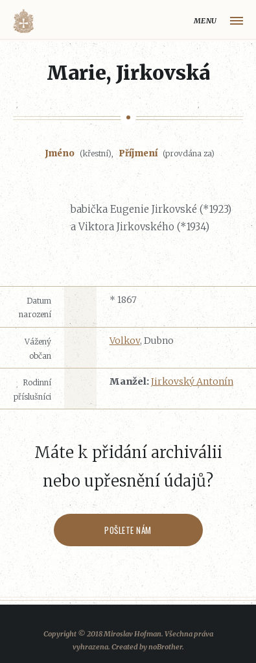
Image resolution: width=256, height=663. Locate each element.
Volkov (125, 340)
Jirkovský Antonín (192, 381)
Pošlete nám (128, 530)
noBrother (165, 646)
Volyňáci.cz (23, 21)
